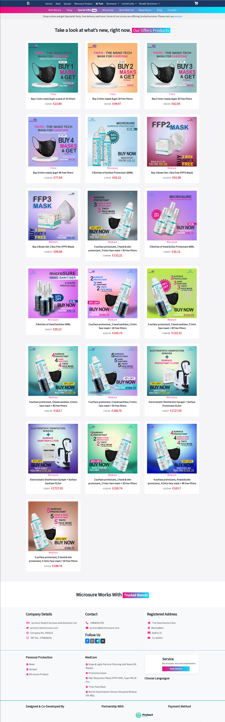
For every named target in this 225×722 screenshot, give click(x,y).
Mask (58, 3)
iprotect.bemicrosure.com (42, 627)
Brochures (111, 3)
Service (48, 3)
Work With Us (126, 10)
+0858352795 (95, 622)
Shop (69, 10)
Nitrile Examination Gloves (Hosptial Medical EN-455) (111, 693)
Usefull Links (128, 3)
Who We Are (54, 10)
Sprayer (67, 3)
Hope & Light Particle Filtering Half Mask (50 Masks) (111, 666)
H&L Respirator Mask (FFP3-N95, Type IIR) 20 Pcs (111, 679)
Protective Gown (96, 673)
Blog (159, 10)
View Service (176, 668)
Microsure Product (83, 3)
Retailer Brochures (148, 3)
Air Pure (99, 3)
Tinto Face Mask (96, 686)
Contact (172, 10)
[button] (29, 3)
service (178, 16)
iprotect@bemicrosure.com (102, 627)
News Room (145, 10)
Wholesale (108, 10)
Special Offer (87, 10)
